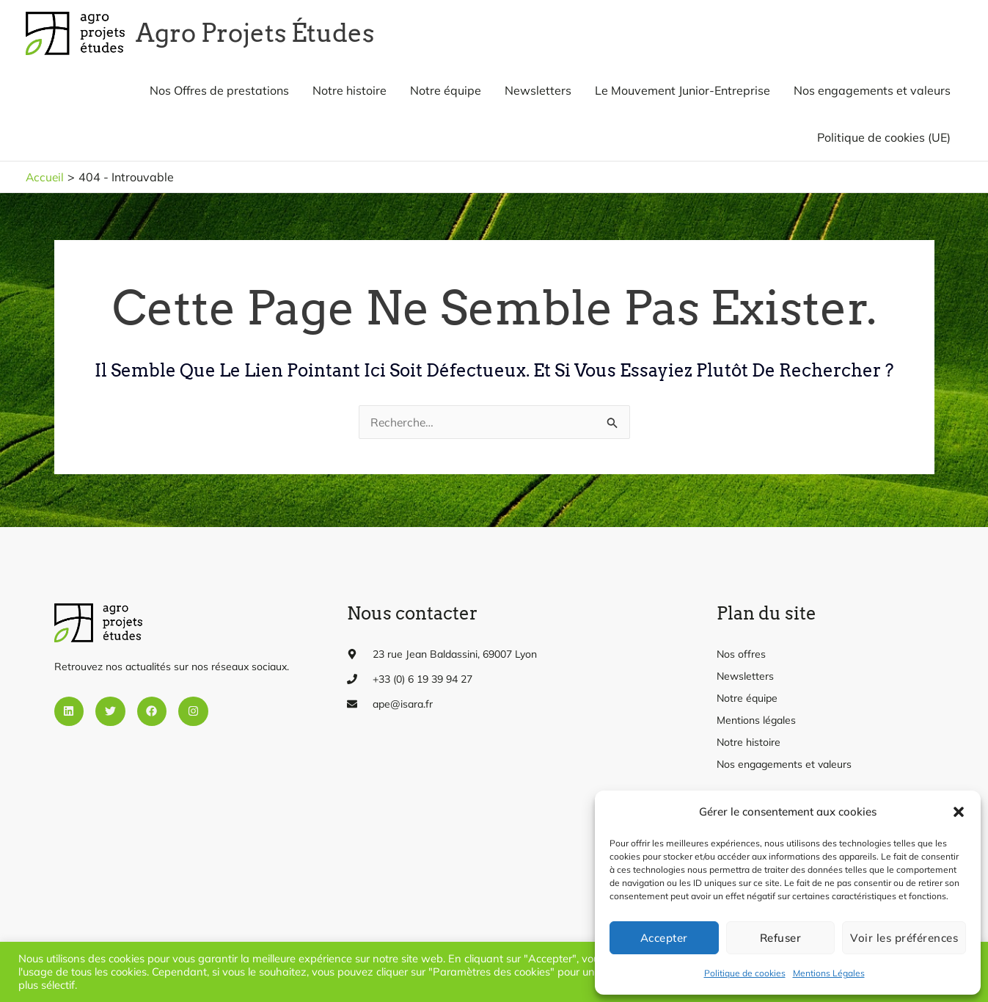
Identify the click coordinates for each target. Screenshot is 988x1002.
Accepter (664, 938)
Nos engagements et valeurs (872, 95)
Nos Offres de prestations (219, 95)
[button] (958, 812)
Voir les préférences (904, 938)
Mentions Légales (829, 973)
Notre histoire (349, 95)
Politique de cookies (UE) (884, 142)
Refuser (781, 938)
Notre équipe (445, 95)
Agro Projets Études (270, 35)
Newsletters (538, 95)
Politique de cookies (745, 973)
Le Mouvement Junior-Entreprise (682, 95)
